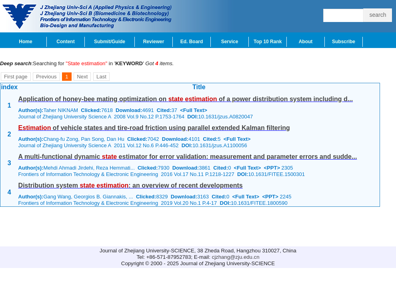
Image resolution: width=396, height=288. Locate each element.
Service (229, 41)
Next (82, 77)
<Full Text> (193, 110)
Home (25, 41)
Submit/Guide (109, 41)
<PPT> (272, 168)
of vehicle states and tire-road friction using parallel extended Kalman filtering (154, 127)
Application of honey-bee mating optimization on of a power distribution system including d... (185, 99)
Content (65, 41)
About (306, 41)
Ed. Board (191, 41)
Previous (46, 77)
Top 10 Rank (268, 41)
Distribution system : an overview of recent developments (130, 185)
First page (16, 77)
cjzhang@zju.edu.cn (236, 257)
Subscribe (343, 41)
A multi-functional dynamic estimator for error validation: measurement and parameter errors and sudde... (187, 156)
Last (101, 77)
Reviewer (153, 41)
